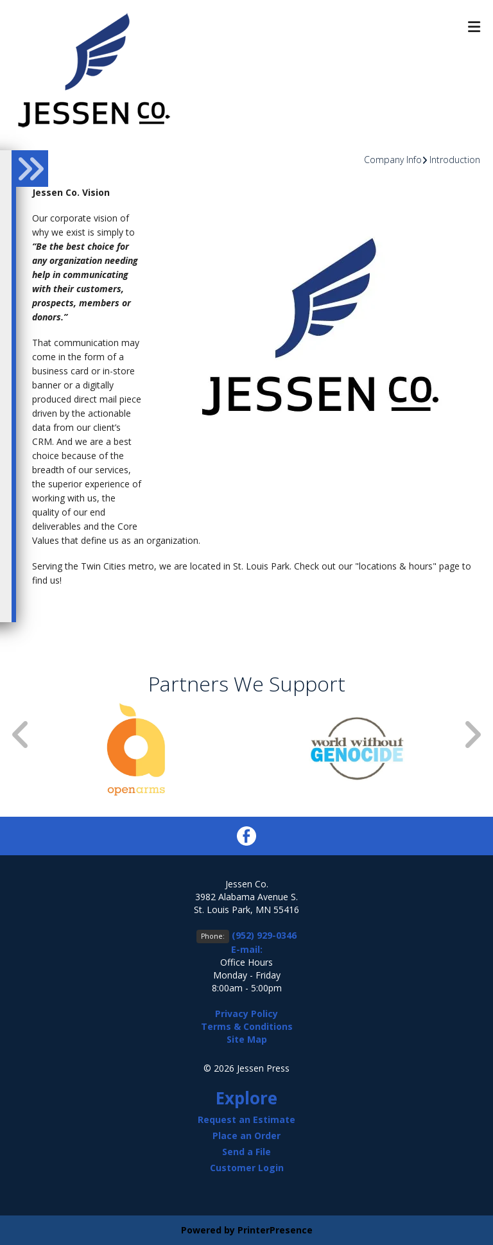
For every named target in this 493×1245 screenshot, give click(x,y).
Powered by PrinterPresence (247, 1230)
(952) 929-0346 (264, 935)
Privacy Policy (246, 1013)
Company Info (393, 159)
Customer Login (247, 1168)
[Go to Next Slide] (472, 734)
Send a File (246, 1151)
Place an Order (246, 1135)
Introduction (454, 159)
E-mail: (247, 949)
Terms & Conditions (247, 1026)
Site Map (247, 1039)
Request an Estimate (246, 1119)
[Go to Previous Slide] (21, 734)
